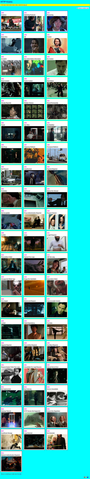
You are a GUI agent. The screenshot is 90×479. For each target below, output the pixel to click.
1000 (20, 474)
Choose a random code (83, 8)
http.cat (25, 5)
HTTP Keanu (6, 2)
